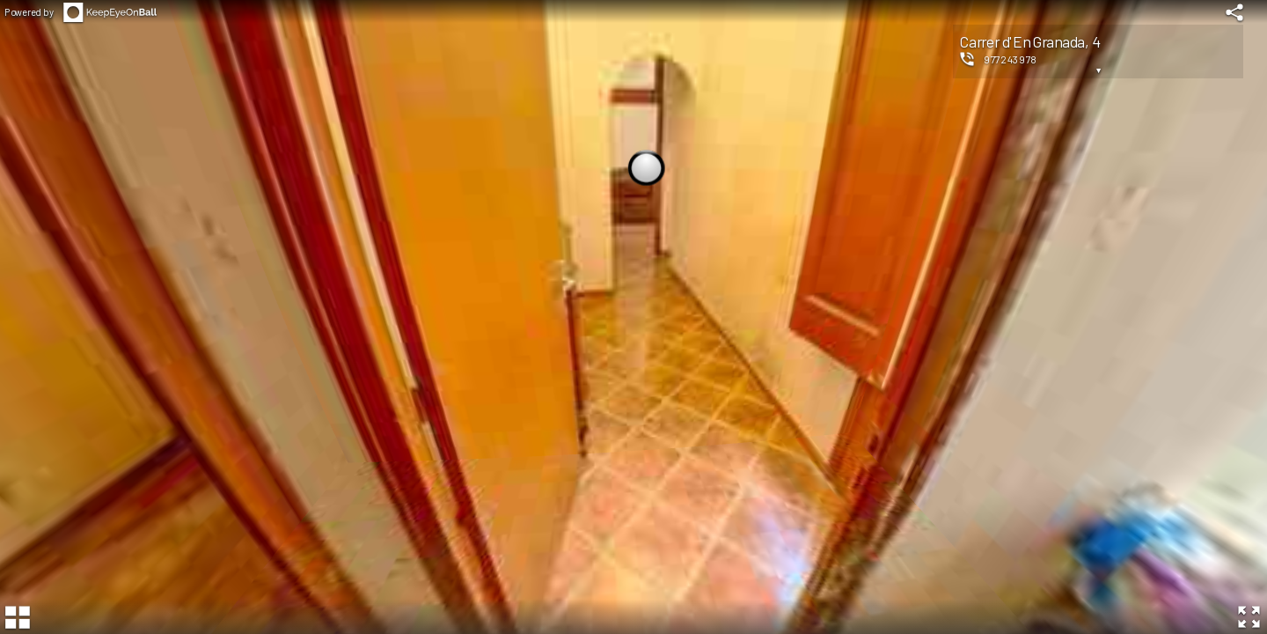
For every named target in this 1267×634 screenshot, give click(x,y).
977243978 (1010, 59)
